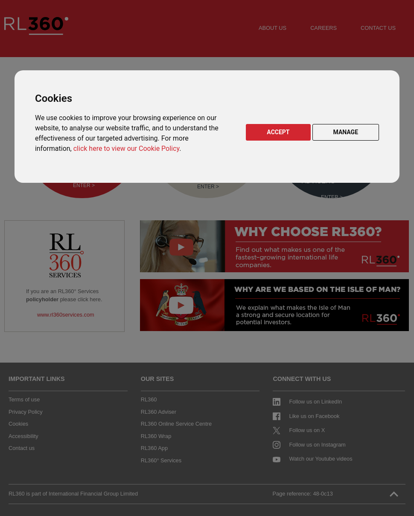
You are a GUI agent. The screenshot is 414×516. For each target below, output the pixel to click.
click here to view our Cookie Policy (126, 148)
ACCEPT (278, 132)
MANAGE (346, 132)
